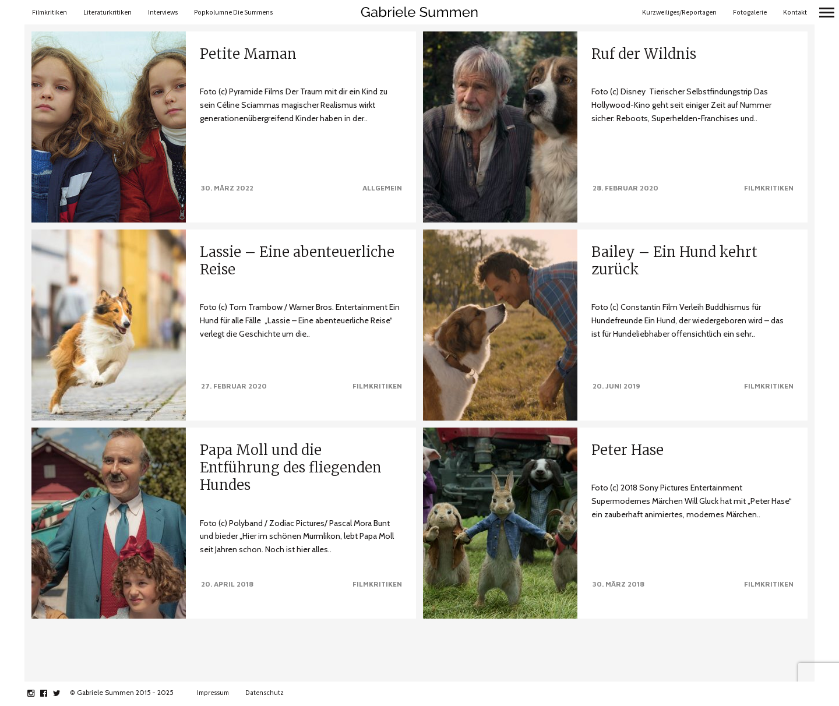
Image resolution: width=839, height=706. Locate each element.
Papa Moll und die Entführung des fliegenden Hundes (291, 463)
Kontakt (795, 12)
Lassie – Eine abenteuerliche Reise (297, 260)
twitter (62, 693)
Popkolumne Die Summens (233, 12)
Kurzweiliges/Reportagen (679, 12)
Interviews (163, 12)
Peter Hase (627, 449)
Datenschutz (264, 693)
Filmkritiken (49, 12)
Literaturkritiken (107, 12)
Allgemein (382, 187)
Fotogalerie (750, 12)
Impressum (213, 693)
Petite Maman (248, 54)
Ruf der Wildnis (643, 54)
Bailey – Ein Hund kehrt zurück (674, 260)
